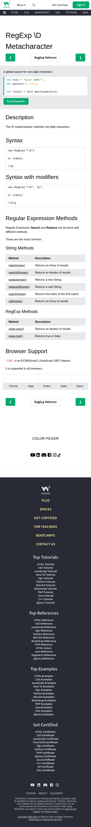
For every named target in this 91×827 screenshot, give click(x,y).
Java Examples (43, 707)
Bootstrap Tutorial (45, 588)
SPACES (45, 509)
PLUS (46, 500)
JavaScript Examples (43, 683)
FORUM (31, 793)
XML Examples (43, 710)
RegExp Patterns (45, 58)
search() (17, 294)
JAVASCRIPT (42, 12)
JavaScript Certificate (45, 738)
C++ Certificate (45, 763)
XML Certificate (46, 770)
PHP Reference (43, 644)
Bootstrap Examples (44, 700)
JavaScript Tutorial (45, 571)
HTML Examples (43, 676)
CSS (26, 12)
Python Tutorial (45, 581)
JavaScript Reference (43, 627)
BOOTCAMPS (45, 535)
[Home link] (6, 4)
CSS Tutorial (45, 567)
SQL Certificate (45, 745)
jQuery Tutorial (46, 602)
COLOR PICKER (45, 438)
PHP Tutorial (45, 592)
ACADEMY (56, 793)
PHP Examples (43, 704)
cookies (36, 811)
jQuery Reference (44, 658)
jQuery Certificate (45, 756)
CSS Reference (43, 623)
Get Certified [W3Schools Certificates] (59, 5)
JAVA (85, 12)
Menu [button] (21, 5)
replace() (18, 279)
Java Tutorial (45, 595)
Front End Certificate (45, 742)
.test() (16, 336)
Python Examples (43, 693)
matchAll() (18, 272)
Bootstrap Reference (43, 641)
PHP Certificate (46, 752)
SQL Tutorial (45, 578)
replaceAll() (19, 286)
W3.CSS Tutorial (45, 585)
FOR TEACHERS (45, 526)
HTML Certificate (45, 731)
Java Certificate (45, 759)
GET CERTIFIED (45, 518)
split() (15, 301)
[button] (34, 5)
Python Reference (43, 634)
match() (17, 265)
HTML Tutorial (45, 564)
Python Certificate (45, 749)
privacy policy (51, 811)
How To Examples (43, 686)
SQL (58, 12)
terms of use (70, 809)
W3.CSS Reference (44, 637)
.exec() (16, 328)
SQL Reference (43, 630)
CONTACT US (45, 544)
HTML (15, 12)
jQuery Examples (44, 714)
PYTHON (71, 12)
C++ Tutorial (45, 599)
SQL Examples (43, 690)
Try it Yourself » (16, 101)
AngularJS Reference (43, 655)
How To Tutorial (45, 574)
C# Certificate (46, 766)
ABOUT (43, 793)
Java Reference (44, 651)
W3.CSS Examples (43, 697)
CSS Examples (44, 679)
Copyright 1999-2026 (27, 817)
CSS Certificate (45, 735)
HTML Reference (44, 620)
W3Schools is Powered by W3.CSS (45, 819)
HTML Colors (43, 648)
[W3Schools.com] (45, 491)
